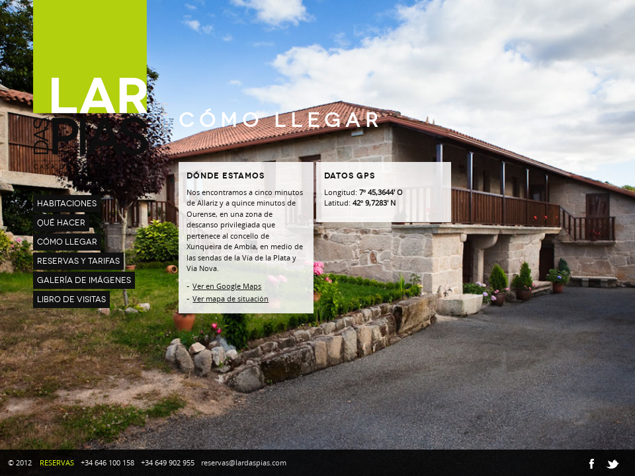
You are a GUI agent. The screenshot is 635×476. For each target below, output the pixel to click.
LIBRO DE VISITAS (71, 299)
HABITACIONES (67, 203)
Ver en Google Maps (226, 286)
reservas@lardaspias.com (243, 462)
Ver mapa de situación (230, 298)
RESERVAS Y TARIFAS (78, 261)
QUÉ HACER (61, 222)
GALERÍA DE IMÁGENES (84, 280)
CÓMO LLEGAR (67, 242)
